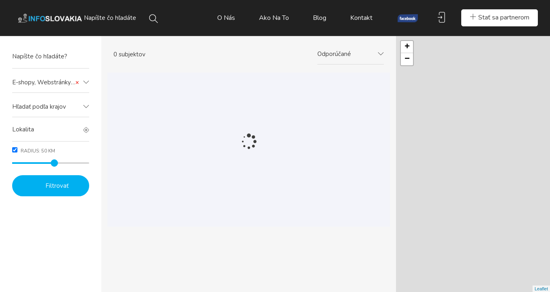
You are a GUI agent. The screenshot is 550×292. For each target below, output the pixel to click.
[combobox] (50, 83)
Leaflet (541, 288)
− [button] (407, 59)
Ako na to (274, 17)
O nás (226, 17)
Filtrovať (56, 186)
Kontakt (361, 17)
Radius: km (33, 150)
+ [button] (407, 47)
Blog (319, 17)
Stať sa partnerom (499, 17)
